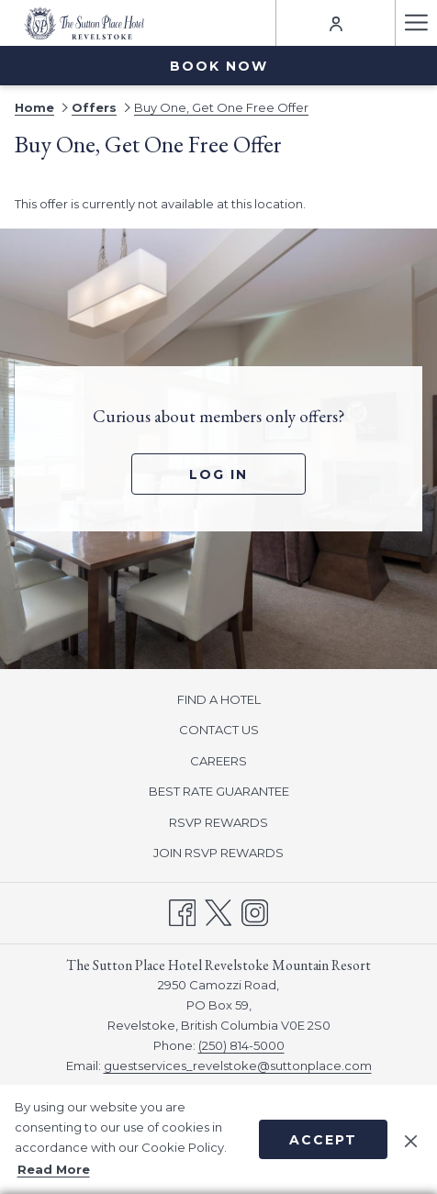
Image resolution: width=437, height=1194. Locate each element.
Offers (94, 107)
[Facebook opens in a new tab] (182, 911)
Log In (218, 474)
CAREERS (218, 760)
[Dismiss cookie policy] (410, 1139)
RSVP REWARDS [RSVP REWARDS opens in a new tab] (240, 823)
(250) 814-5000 (241, 1045)
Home (34, 107)
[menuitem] (218, 699)
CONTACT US (219, 729)
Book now (219, 66)
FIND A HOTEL (219, 699)
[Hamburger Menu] (416, 23)
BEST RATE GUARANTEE (219, 791)
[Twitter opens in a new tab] (218, 911)
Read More (53, 1169)
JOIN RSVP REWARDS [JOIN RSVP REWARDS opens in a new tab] (240, 853)
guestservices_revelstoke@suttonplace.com (238, 1065)
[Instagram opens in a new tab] (254, 911)
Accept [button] (323, 1140)
